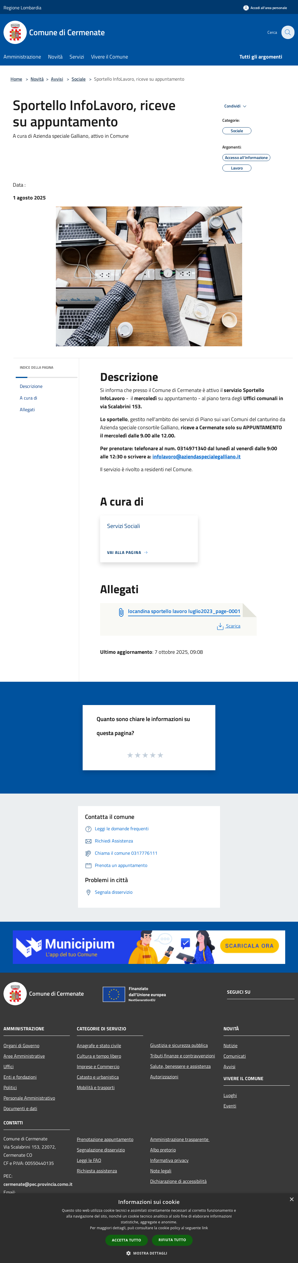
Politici (10, 1087)
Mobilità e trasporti (96, 1087)
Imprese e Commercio (98, 1066)
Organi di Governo (21, 1045)
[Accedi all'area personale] (265, 8)
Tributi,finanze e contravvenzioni (182, 1055)
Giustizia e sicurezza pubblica (179, 1045)
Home (16, 78)
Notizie (230, 1045)
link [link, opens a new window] (205, 1227)
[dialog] (149, 1228)
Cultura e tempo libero (99, 1055)
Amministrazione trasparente (180, 1139)
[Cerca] (288, 32)
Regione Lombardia (22, 7)
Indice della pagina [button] (36, 367)
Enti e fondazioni (20, 1076)
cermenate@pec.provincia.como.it (37, 1184)
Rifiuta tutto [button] (172, 1239)
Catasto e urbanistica (98, 1076)
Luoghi (230, 1095)
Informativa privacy (169, 1160)
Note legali (160, 1170)
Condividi (236, 106)
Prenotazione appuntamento (105, 1139)
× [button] (291, 1199)
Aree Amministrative (24, 1055)
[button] (149, 1253)
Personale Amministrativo (29, 1097)
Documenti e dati (20, 1108)
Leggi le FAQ (89, 1160)
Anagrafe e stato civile (99, 1045)
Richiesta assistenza (97, 1170)
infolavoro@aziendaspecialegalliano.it (196, 456)
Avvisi (57, 78)
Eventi (230, 1105)
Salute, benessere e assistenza (180, 1066)
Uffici (8, 1066)
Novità (37, 78)
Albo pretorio (163, 1149)
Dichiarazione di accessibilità (178, 1181)
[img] (65, 366)
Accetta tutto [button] (126, 1240)
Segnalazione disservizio (101, 1149)
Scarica (228, 625)
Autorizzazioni (164, 1076)
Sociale (79, 78)
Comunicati (235, 1055)
